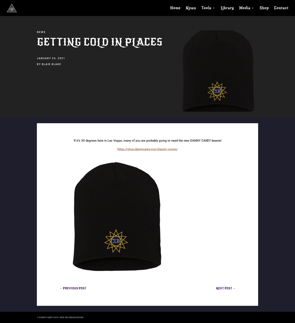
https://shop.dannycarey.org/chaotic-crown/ (147, 149)
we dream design (74, 317)
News (191, 8)
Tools (206, 8)
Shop (264, 8)
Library (227, 8)
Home (175, 8)
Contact (281, 8)
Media (244, 8)
